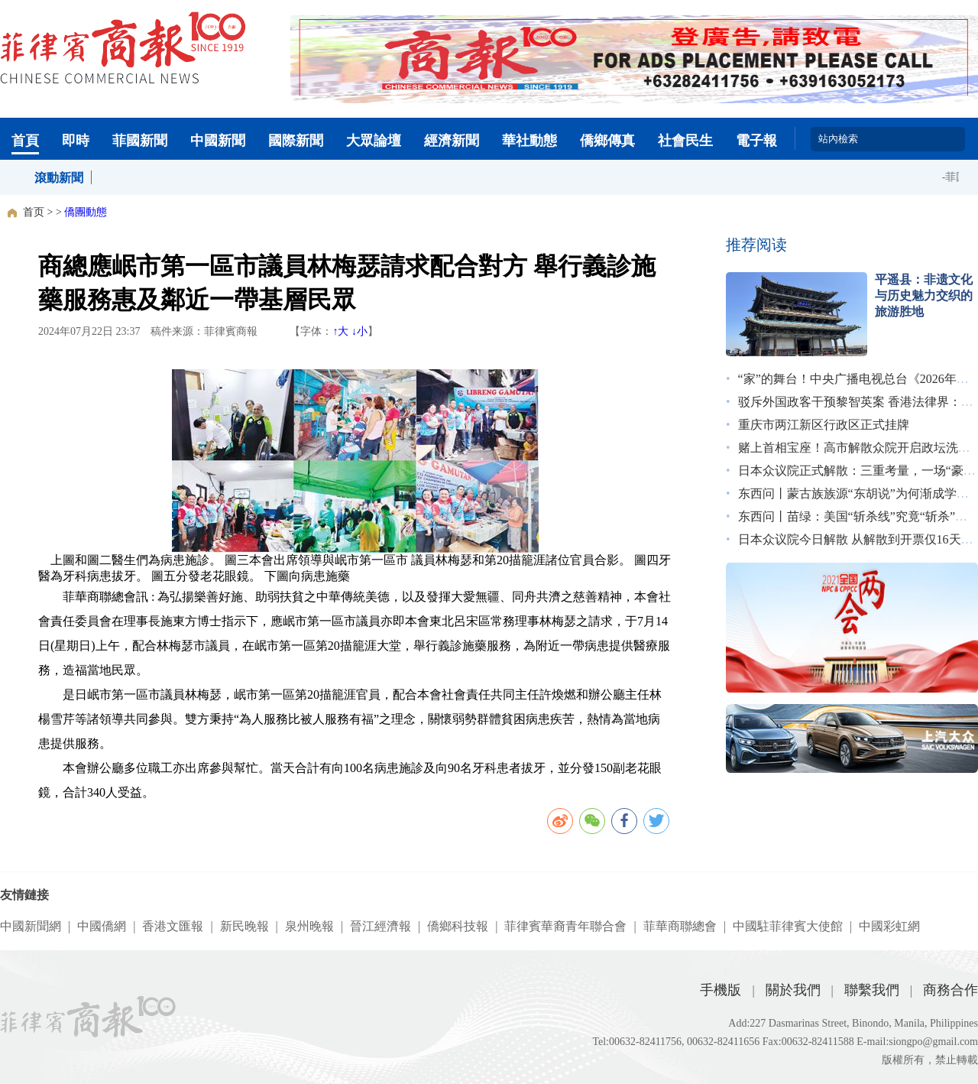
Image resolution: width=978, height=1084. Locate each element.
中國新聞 (217, 140)
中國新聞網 (30, 926)
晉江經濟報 (380, 926)
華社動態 (529, 140)
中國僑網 (101, 926)
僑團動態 (85, 212)
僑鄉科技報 (457, 926)
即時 (75, 140)
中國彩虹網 (889, 926)
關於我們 (793, 990)
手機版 (720, 990)
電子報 (756, 140)
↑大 (340, 331)
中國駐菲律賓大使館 (788, 926)
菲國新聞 (139, 140)
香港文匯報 (172, 926)
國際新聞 (295, 140)
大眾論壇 (373, 140)
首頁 (25, 140)
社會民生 (685, 140)
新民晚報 (244, 926)
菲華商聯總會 (680, 926)
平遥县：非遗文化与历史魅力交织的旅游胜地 (924, 295)
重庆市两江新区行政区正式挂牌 (823, 424)
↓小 (359, 331)
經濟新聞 (451, 140)
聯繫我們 (871, 990)
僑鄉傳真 (607, 140)
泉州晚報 (309, 926)
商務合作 (950, 990)
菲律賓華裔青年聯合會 (565, 926)
